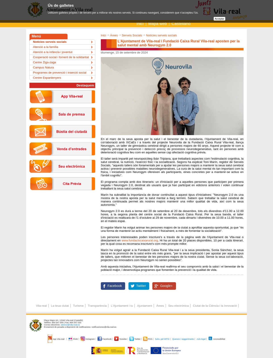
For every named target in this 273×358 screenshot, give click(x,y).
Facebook (115, 286)
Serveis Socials (132, 35)
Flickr (73, 339)
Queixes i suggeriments (183, 339)
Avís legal (200, 339)
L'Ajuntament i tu (122, 305)
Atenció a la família (45, 47)
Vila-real (41, 305)
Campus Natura (43, 67)
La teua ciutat (60, 305)
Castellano (181, 23)
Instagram (88, 339)
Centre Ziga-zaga (44, 62)
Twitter (141, 286)
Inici (140, 23)
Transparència (97, 305)
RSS (148, 339)
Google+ (166, 286)
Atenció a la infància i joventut (52, 52)
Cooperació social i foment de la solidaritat (61, 57)
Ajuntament (144, 305)
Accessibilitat (216, 339)
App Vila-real (56, 339)
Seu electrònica (178, 305)
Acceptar (219, 18)
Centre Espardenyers (47, 77)
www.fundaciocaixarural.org (140, 240)
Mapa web (157, 23)
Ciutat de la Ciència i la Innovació (215, 305)
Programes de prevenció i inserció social (59, 72)
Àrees (114, 35)
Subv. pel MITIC (162, 339)
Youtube (120, 339)
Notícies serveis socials (161, 35)
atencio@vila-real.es (70, 325)
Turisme (78, 305)
